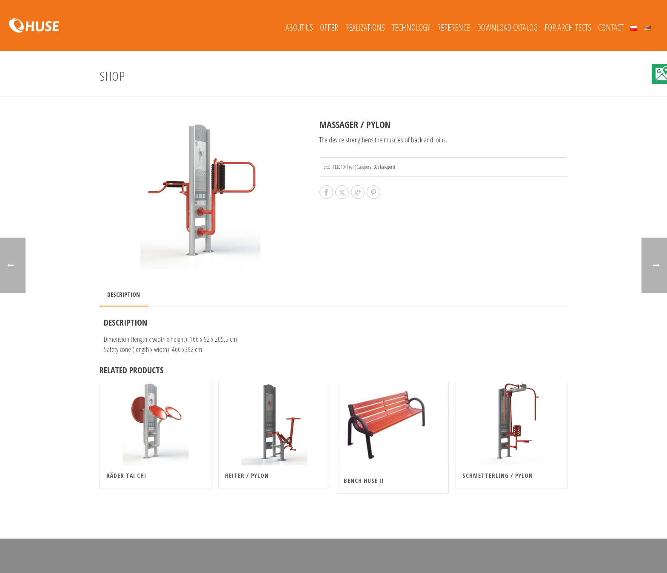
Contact (611, 27)
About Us (299, 27)
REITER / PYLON (247, 475)
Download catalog (507, 27)
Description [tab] (123, 294)
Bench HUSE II (364, 481)
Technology (411, 27)
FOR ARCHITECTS (567, 27)
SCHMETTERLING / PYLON (497, 475)
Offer (329, 27)
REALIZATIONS (365, 27)
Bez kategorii (384, 166)
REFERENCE (453, 27)
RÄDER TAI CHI (126, 475)
